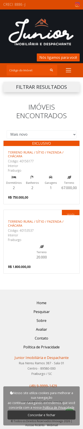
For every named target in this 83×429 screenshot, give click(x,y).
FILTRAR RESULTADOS (41, 87)
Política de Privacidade (58, 407)
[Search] (32, 70)
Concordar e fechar (41, 415)
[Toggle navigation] (68, 70)
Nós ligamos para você (58, 57)
